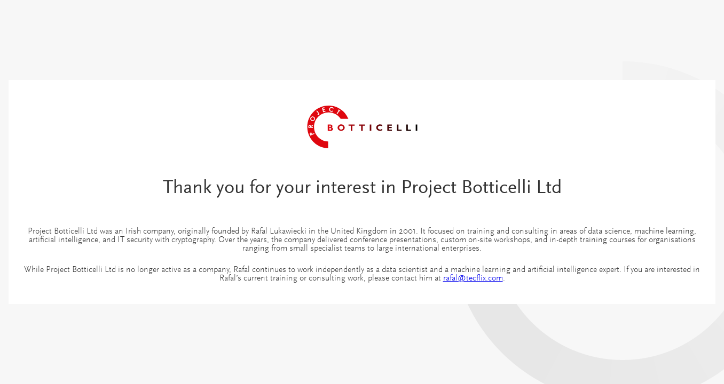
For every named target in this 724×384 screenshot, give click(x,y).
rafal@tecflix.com (473, 278)
